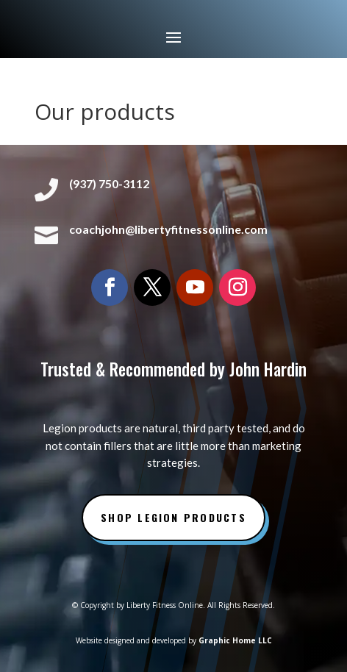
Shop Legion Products (173, 517)
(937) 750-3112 (109, 183)
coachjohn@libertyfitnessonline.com (168, 229)
